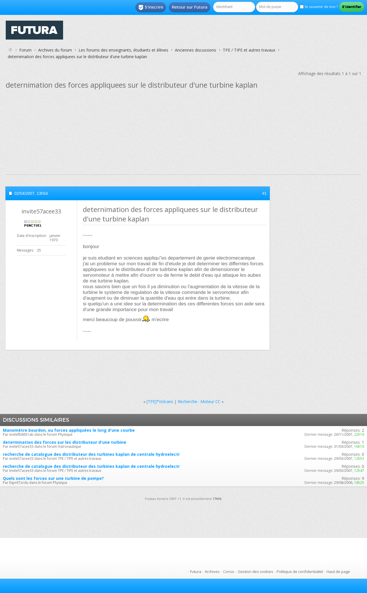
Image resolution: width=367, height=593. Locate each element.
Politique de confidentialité (300, 571)
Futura (195, 571)
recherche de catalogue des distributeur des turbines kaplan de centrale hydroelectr (91, 454)
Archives (212, 571)
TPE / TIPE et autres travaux (249, 50)
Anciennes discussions (195, 50)
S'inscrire (150, 7)
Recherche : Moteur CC (199, 401)
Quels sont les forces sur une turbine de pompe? (53, 478)
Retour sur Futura (189, 7)
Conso (228, 571)
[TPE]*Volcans (160, 401)
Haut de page (338, 571)
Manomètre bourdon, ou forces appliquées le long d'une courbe (69, 430)
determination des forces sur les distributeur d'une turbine (64, 442)
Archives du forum (55, 50)
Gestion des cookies (255, 571)
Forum (25, 50)
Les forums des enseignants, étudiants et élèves (123, 50)
